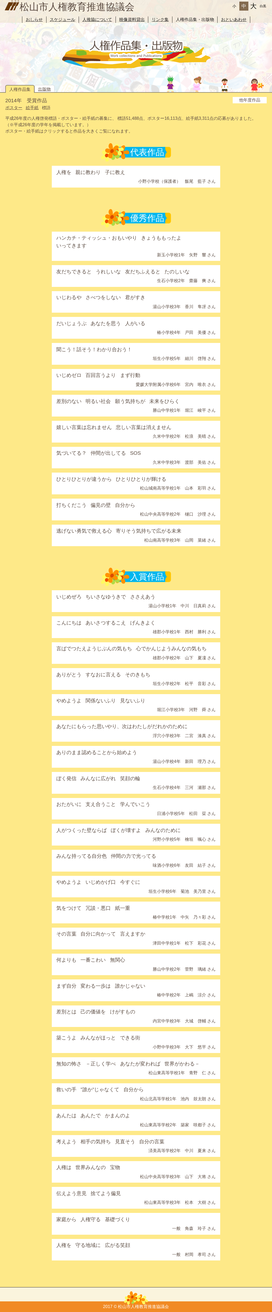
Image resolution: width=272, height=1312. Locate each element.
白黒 (263, 6)
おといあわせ (233, 19)
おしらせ (34, 19)
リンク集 (160, 19)
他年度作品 (249, 100)
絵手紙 (32, 107)
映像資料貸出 (132, 19)
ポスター (13, 107)
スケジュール (62, 19)
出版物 (44, 89)
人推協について (97, 19)
